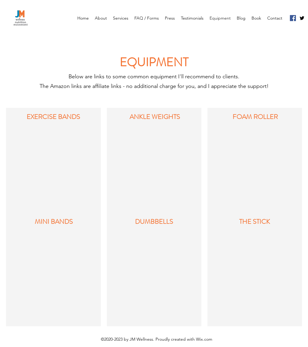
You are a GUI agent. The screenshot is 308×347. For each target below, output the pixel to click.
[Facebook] (293, 18)
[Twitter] (302, 18)
